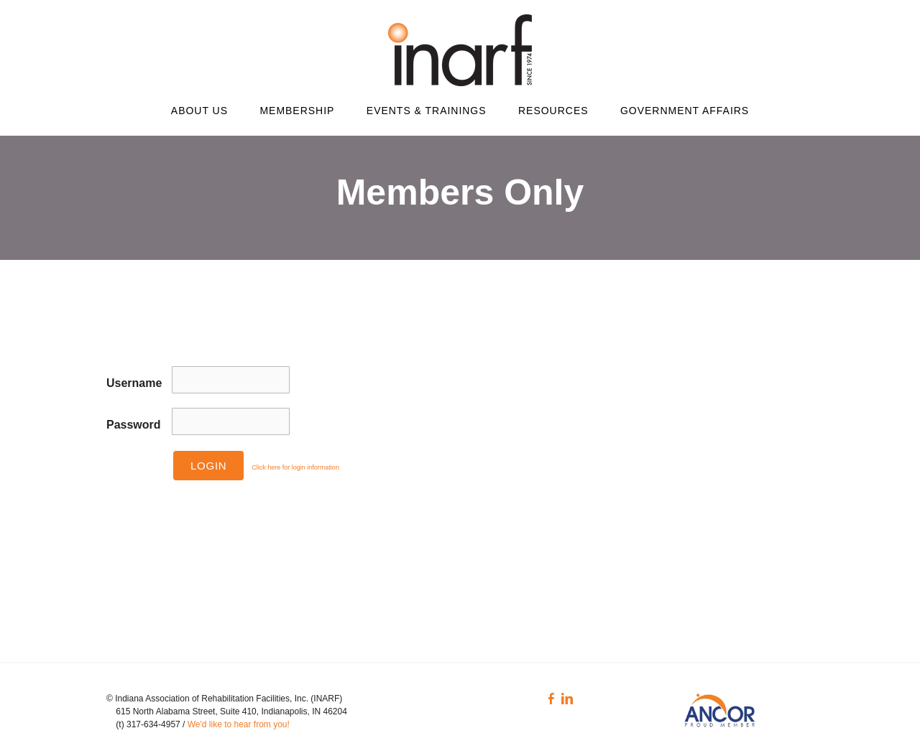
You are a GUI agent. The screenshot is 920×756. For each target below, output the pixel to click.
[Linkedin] (567, 699)
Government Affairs (684, 110)
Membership (296, 110)
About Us (199, 110)
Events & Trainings (427, 110)
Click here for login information (295, 467)
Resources (553, 110)
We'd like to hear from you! (240, 724)
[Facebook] (551, 699)
